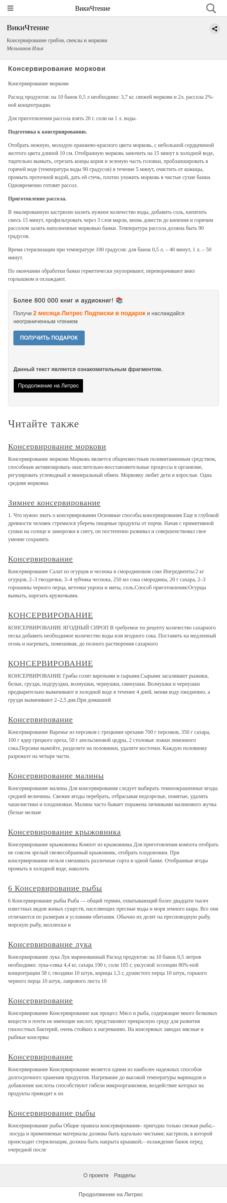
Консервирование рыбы (51, 1113)
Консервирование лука (50, 944)
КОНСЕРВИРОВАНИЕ (50, 615)
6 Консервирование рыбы (55, 888)
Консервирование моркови (57, 446)
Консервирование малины (56, 775)
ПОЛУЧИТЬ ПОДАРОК (49, 338)
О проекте (95, 1175)
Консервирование (40, 558)
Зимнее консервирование (54, 502)
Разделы (124, 1175)
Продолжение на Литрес (48, 386)
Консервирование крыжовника (64, 832)
